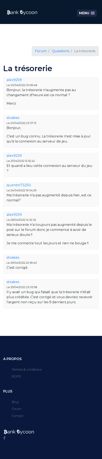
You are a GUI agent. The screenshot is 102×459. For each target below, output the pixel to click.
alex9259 (14, 80)
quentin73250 (19, 185)
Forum (41, 51)
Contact (17, 416)
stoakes (13, 118)
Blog (15, 402)
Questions (60, 51)
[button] (87, 13)
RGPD (16, 376)
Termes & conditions (27, 369)
